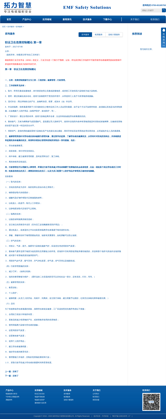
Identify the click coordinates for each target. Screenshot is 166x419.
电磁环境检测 (40, 397)
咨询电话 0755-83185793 (154, 5)
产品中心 (26, 19)
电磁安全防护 (40, 400)
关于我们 (134, 19)
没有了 (16, 371)
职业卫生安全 (40, 394)
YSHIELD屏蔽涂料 (12, 397)
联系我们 (155, 19)
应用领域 (47, 19)
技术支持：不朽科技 (101, 416)
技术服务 (87, 19)
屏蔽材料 (9, 400)
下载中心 (107, 19)
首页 (9, 19)
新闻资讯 (67, 19)
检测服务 (99, 34)
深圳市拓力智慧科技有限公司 (63, 416)
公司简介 (96, 394)
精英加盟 (96, 400)
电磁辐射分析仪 (11, 394)
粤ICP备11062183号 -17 (121, 416)
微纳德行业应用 (40, 403)
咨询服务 (19, 27)
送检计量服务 (114, 34)
